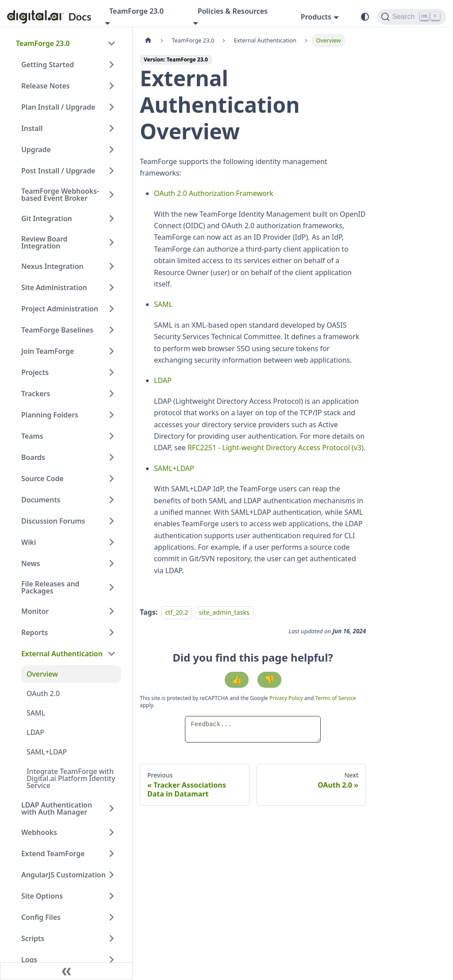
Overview (42, 674)
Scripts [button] (32, 938)
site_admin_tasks (224, 612)
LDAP (35, 732)
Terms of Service (335, 698)
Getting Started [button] (47, 64)
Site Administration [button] (54, 287)
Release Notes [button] (45, 86)
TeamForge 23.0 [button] (136, 11)
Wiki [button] (28, 542)
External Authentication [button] (62, 653)
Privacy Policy (286, 698)
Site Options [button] (42, 896)
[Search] (411, 17)
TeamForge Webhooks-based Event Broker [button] (60, 194)
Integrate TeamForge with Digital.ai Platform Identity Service (71, 778)
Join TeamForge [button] (47, 351)
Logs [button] (29, 960)
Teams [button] (32, 436)
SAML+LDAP (47, 752)
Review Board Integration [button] (44, 242)
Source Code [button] (42, 478)
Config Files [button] (41, 917)
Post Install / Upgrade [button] (58, 171)
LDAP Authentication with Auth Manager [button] (56, 808)
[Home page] (148, 40)
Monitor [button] (35, 611)
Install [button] (31, 128)
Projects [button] (35, 372)
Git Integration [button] (46, 218)
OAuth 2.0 (43, 693)
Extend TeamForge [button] (53, 853)
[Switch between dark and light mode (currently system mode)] (365, 17)
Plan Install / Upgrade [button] (58, 107)
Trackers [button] (35, 393)
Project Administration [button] (59, 309)
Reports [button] (34, 632)
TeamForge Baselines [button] (57, 330)
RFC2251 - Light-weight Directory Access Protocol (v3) (276, 447)
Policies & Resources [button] (233, 11)
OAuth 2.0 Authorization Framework (213, 193)
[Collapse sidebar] (66, 971)
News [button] (30, 563)
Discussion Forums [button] (53, 521)
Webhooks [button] (39, 832)
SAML (36, 713)
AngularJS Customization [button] (63, 875)
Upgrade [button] (36, 149)
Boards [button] (33, 457)
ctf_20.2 (176, 612)
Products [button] (316, 17)
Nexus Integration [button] (52, 266)
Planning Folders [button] (49, 415)
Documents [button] (40, 500)
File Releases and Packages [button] (50, 587)
